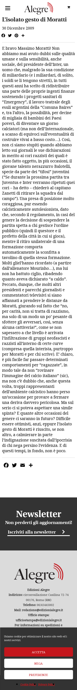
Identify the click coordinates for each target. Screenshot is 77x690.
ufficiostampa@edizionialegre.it (39, 620)
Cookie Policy (28, 684)
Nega (38, 663)
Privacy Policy (46, 684)
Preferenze (38, 675)
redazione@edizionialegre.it (42, 610)
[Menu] (7, 7)
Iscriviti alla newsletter (32, 532)
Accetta (38, 652)
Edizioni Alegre (38, 8)
